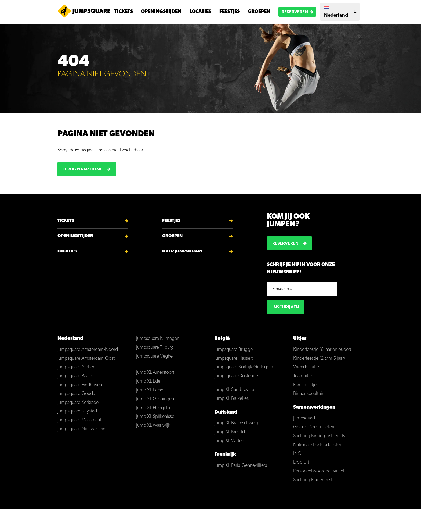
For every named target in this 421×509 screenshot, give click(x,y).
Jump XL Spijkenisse (155, 416)
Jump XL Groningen (155, 399)
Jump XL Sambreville (234, 389)
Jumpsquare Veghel (155, 356)
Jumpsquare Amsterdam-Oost (86, 358)
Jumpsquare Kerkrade (78, 402)
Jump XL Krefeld (230, 432)
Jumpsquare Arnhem (77, 367)
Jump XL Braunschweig (236, 423)
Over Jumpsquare (182, 251)
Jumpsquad (304, 418)
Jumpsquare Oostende (236, 376)
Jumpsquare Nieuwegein (81, 429)
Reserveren (295, 12)
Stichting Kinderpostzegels (319, 436)
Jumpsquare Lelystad (77, 411)
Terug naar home (83, 169)
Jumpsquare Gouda (76, 393)
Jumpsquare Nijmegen (157, 338)
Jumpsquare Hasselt (234, 358)
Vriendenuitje (306, 367)
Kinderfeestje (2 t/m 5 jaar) (319, 358)
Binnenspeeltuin (308, 393)
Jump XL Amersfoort (155, 372)
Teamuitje (302, 376)
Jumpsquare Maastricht (79, 420)
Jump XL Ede (148, 381)
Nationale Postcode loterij (318, 444)
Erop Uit (301, 462)
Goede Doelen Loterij (314, 427)
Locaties (200, 11)
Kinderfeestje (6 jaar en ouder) (322, 349)
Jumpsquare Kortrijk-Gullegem (244, 367)
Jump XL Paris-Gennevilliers (241, 465)
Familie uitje (305, 384)
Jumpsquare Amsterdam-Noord (87, 349)
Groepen (259, 11)
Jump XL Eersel (150, 390)
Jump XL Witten (229, 440)
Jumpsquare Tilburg (155, 347)
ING (297, 453)
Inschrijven (285, 307)
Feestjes (229, 11)
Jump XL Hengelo (153, 408)
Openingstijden (161, 11)
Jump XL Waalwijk (153, 425)
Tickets (123, 11)
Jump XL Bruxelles (232, 398)
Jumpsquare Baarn (74, 376)
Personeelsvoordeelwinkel (318, 471)
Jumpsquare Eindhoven (79, 384)
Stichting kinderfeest (312, 480)
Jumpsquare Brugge (234, 349)
